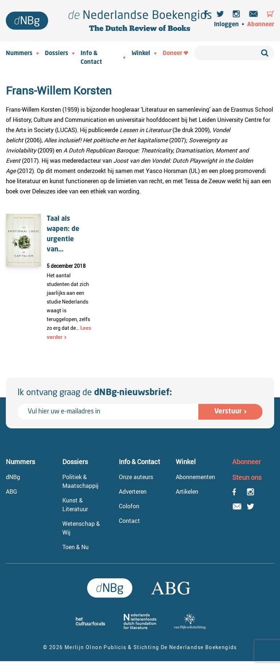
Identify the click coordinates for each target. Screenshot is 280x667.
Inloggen (226, 25)
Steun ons (246, 477)
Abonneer (260, 25)
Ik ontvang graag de (95, 393)
